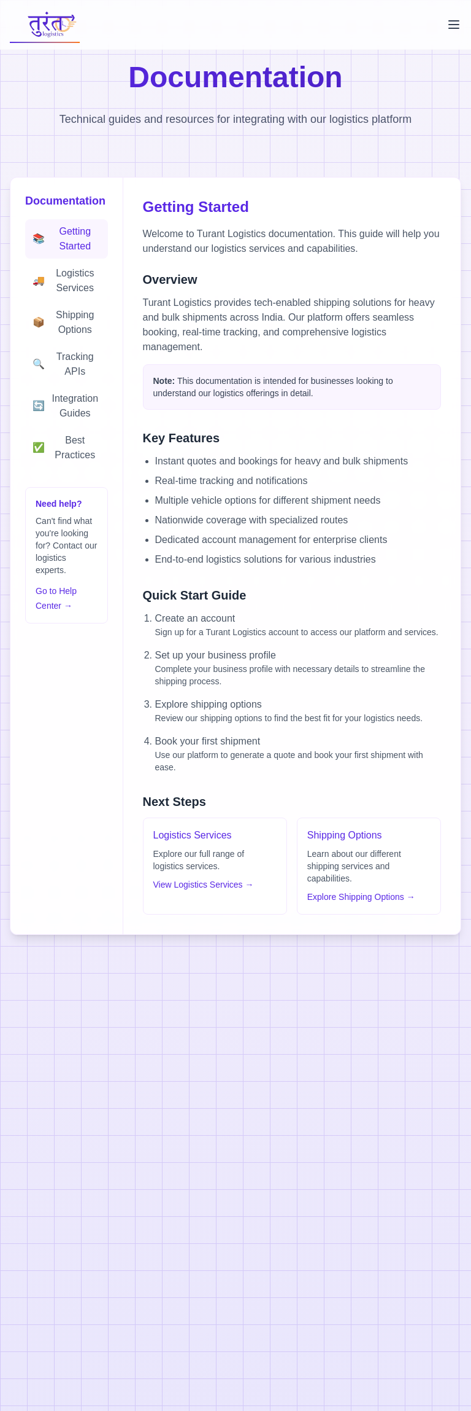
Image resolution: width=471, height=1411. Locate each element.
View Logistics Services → (203, 884)
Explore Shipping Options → (361, 897)
